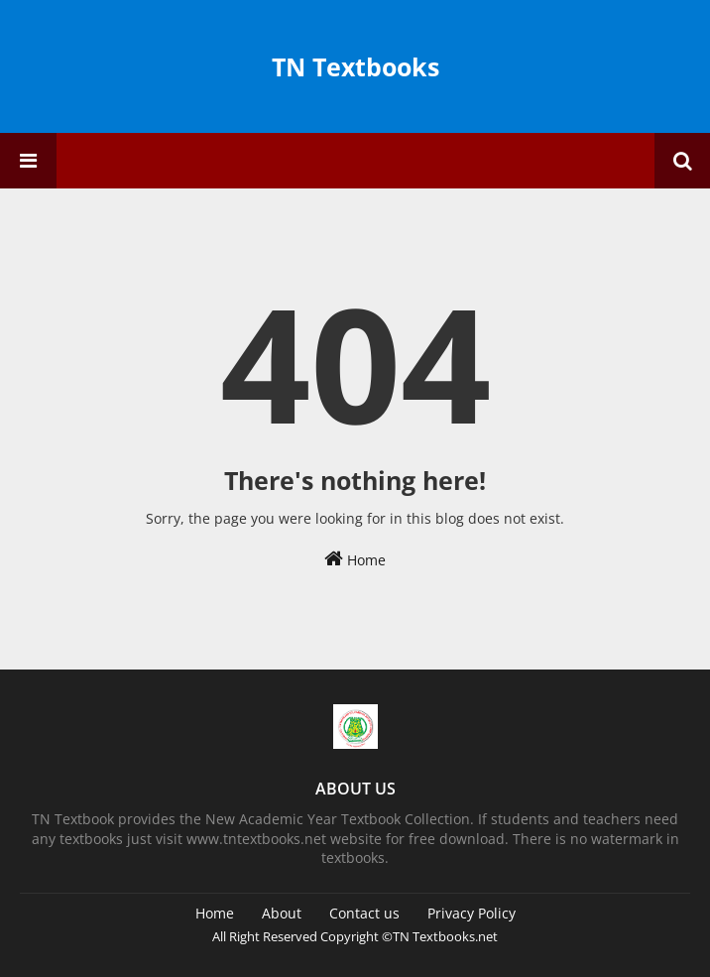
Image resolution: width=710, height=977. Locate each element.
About (281, 913)
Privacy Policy (471, 913)
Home (355, 559)
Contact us (364, 913)
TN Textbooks (355, 66)
